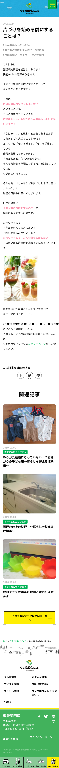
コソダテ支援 (11, 684)
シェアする (20, 375)
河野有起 (39, 55)
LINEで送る (38, 375)
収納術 (40, 50)
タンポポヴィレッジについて (44, 693)
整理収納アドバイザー (17, 55)
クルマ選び (10, 677)
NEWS (7, 701)
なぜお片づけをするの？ (18, 50)
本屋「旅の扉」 (40, 684)
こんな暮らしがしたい (17, 45)
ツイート (29, 375)
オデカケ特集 (39, 677)
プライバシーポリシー (41, 739)
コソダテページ (37, 344)
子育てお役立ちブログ (18, 641)
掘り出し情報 (11, 691)
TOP (5, 641)
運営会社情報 (10, 739)
